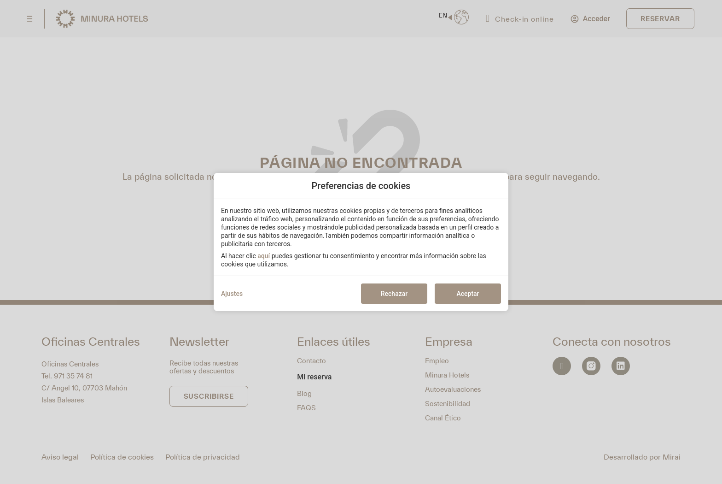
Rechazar (394, 293)
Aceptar (467, 293)
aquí (263, 256)
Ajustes (232, 293)
